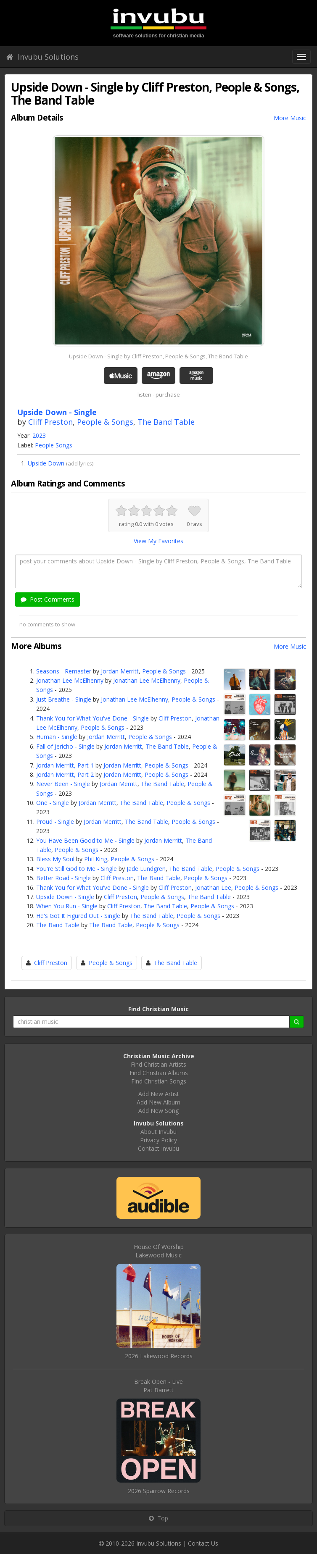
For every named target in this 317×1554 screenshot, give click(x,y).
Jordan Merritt (120, 671)
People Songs (53, 445)
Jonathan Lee (213, 887)
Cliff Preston (50, 422)
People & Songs (105, 422)
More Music (290, 118)
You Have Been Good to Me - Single (85, 840)
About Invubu (158, 1132)
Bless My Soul (55, 859)
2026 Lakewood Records (159, 1356)
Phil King (95, 859)
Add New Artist (158, 1094)
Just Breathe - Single (63, 699)
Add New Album (158, 1102)
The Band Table (166, 422)
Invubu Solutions (42, 57)
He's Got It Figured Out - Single (78, 916)
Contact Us (203, 1543)
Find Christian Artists (158, 1064)
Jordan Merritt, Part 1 (65, 765)
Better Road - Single (63, 878)
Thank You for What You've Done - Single (92, 718)
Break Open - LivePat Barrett (158, 1386)
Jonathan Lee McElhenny (69, 680)
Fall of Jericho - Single (65, 746)
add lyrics (80, 463)
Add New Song (158, 1111)
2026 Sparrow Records (159, 1491)
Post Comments (47, 599)
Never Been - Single (63, 784)
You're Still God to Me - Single (76, 869)
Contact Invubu (158, 1148)
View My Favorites (158, 541)
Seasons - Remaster (63, 671)
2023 (39, 435)
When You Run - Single (67, 906)
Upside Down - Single (65, 897)
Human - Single (56, 737)
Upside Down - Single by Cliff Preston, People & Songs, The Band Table (158, 356)
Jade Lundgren (146, 869)
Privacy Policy (158, 1140)
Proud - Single (55, 822)
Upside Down (46, 463)
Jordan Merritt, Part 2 (65, 774)
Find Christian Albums (158, 1073)
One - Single (52, 803)
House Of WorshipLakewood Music (159, 1251)
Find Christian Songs (158, 1081)
